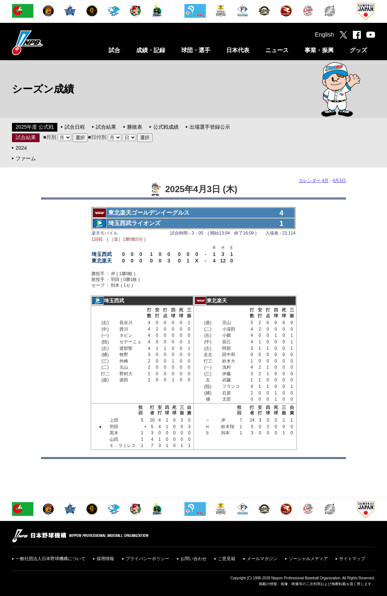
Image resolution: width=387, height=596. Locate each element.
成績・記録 (150, 50)
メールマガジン (262, 558)
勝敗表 (134, 127)
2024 (21, 148)
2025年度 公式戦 (35, 127)
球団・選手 (195, 50)
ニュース (277, 50)
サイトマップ (352, 558)
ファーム (26, 158)
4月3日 (339, 180)
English (324, 35)
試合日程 (75, 127)
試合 (114, 50)
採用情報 (105, 558)
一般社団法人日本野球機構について (50, 558)
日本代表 (237, 50)
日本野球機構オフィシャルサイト (46, 42)
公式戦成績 (166, 127)
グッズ (358, 50)
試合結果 (106, 127)
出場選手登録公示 (210, 127)
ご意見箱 (226, 558)
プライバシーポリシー (147, 558)
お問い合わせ (193, 558)
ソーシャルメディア (308, 558)
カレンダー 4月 (314, 180)
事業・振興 (319, 50)
